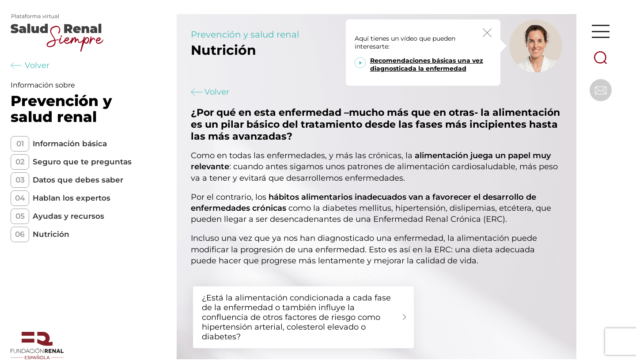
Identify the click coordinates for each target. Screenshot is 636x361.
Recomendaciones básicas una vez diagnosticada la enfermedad (426, 64)
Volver (30, 65)
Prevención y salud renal (245, 34)
